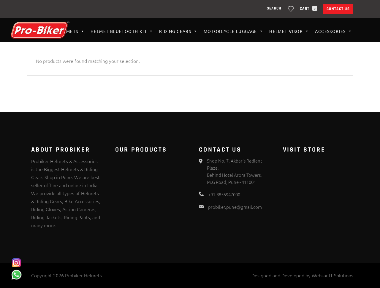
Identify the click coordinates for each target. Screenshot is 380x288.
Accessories (333, 31)
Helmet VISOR (289, 31)
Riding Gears (178, 31)
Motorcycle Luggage (234, 31)
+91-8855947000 (224, 194)
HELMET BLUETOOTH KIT (122, 31)
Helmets (71, 31)
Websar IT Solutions (332, 275)
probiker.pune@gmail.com (235, 207)
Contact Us (338, 9)
